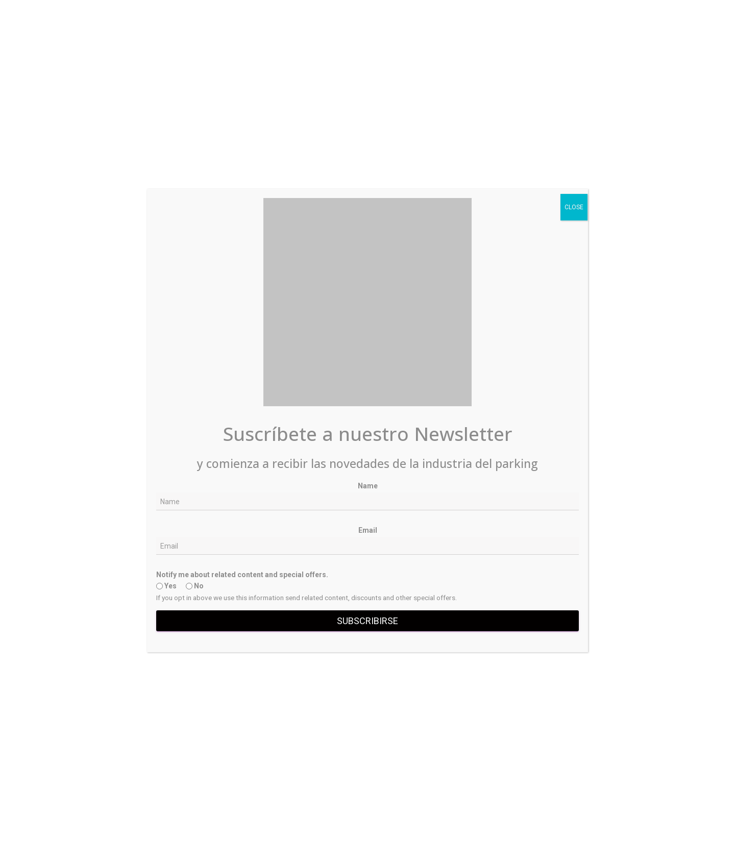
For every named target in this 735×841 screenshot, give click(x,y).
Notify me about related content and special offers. (242, 575)
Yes (166, 586)
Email (367, 530)
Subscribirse (367, 620)
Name (368, 486)
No (195, 586)
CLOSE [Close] (574, 207)
